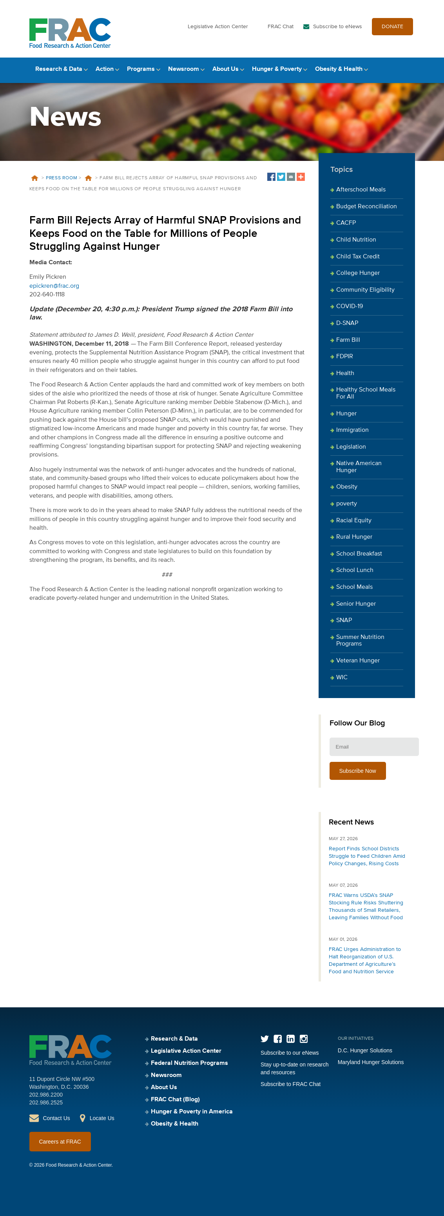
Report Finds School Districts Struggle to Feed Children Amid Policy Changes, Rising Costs (367, 856)
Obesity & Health (338, 69)
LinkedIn (290, 1039)
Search (408, 69)
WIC (342, 678)
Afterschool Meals (361, 190)
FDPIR (344, 357)
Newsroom (183, 69)
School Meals (354, 587)
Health (345, 373)
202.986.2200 (46, 1095)
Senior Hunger (356, 604)
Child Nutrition (356, 240)
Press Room (62, 178)
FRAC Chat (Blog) (175, 1100)
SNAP (344, 620)
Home (34, 178)
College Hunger (358, 273)
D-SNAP (347, 323)
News (88, 178)
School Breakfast (359, 554)
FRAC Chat (281, 26)
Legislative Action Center (218, 26)
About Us (225, 69)
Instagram (303, 1039)
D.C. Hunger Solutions (365, 1050)
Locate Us (102, 1118)
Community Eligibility (365, 290)
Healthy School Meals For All (365, 393)
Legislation (351, 447)
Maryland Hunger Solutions (371, 1062)
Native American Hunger (359, 467)
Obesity (346, 487)
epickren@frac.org (54, 286)
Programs (141, 69)
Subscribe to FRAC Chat (291, 1084)
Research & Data (58, 69)
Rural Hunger (354, 537)
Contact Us (56, 1118)
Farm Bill (348, 340)
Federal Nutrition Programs (189, 1063)
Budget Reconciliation (366, 207)
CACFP (346, 223)
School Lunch (354, 570)
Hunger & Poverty (277, 69)
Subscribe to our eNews (290, 1053)
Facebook (278, 1039)
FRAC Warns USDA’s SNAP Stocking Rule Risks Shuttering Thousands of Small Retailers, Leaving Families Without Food (366, 906)
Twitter (265, 1039)
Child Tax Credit (358, 257)
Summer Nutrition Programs (360, 641)
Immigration (352, 430)
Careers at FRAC (60, 1141)
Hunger (346, 414)
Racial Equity (354, 521)
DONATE (392, 26)
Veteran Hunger (358, 661)
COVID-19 (349, 306)
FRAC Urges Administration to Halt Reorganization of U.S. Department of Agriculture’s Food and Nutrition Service (365, 960)
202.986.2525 (46, 1102)
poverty (346, 504)
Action (105, 69)
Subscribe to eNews (337, 26)
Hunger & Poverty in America (192, 1112)
